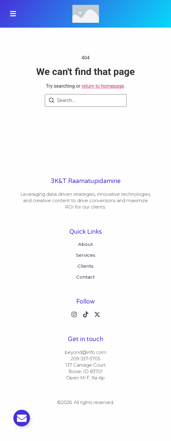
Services (85, 255)
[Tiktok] (86, 314)
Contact (85, 277)
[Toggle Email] (21, 418)
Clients (85, 266)
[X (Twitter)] (97, 314)
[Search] (51, 101)
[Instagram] (74, 314)
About (85, 244)
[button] (13, 14)
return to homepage (103, 86)
